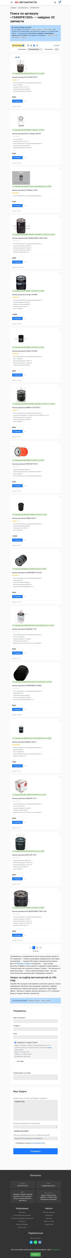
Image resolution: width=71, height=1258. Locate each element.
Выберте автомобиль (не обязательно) (26, 1123)
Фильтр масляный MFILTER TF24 (24, 855)
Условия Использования (22, 1215)
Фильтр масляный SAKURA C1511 (24, 798)
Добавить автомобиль (21, 1131)
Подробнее (56, 1250)
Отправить (35, 1151)
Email (15, 1034)
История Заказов (49, 1212)
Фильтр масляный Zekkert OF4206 (24, 351)
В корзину (17, 101)
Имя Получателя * (19, 1018)
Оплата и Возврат (22, 1224)
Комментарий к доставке (22, 1073)
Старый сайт (49, 1224)
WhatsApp (15, 37)
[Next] (40, 947)
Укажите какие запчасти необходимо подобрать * (30, 1098)
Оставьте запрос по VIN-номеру (41, 29)
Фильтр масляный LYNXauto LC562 (24, 190)
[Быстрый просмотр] (59, 55)
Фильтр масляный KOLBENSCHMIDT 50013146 (29, 911)
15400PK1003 (35, 1110)
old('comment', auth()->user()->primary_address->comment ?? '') (35, 1077)
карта (50, 1047)
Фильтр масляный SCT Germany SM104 (26, 134)
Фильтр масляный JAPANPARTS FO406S (27, 686)
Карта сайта (22, 1227)
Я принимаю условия (30, 1143)
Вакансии (49, 1218)
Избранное (49, 1215)
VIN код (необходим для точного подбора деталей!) (31, 1135)
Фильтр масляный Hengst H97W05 (24, 295)
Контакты (22, 1221)
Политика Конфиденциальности (22, 1218)
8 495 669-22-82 (52, 35)
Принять (35, 1254)
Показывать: (49, 49)
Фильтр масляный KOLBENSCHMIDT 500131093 (29, 238)
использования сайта (37, 1143)
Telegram (24, 37)
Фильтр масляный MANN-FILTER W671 (26, 408)
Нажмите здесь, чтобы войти (39, 1001)
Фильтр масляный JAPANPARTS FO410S (27, 573)
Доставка (22, 1212)
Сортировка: (22, 49)
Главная (13, 8)
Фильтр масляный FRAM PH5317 (24, 518)
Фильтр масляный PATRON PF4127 (25, 464)
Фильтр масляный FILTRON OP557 (24, 77)
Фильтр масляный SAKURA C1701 (24, 629)
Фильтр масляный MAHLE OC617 (24, 742)
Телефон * (16, 1026)
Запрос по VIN (49, 1221)
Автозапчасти (23, 8)
